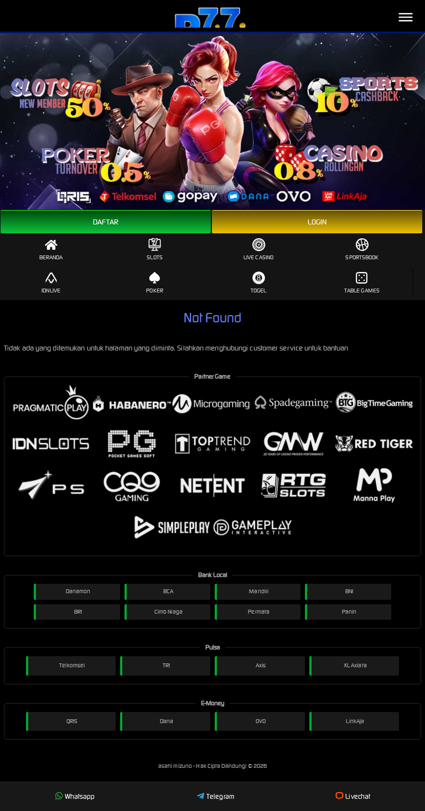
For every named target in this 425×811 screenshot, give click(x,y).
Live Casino (258, 249)
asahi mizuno (175, 766)
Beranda (51, 249)
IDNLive (51, 282)
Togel (259, 282)
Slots (155, 249)
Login (317, 222)
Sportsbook (362, 249)
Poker (154, 282)
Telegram (215, 796)
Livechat (352, 796)
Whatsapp (75, 796)
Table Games (362, 282)
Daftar (106, 222)
